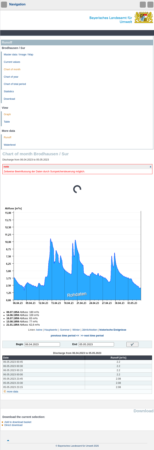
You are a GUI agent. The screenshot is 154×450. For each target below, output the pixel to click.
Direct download (13, 425)
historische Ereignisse (112, 329)
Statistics (9, 91)
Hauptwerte (50, 329)
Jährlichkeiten (89, 329)
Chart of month (12, 69)
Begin (19, 344)
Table (7, 121)
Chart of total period (15, 84)
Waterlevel (10, 144)
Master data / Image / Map (18, 54)
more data (12, 391)
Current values (12, 62)
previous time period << (65, 335)
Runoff (7, 137)
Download (9, 99)
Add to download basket (17, 422)
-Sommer (64, 329)
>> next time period (92, 335)
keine (39, 329)
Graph (7, 114)
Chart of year (11, 76)
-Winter (76, 329)
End (74, 344)
